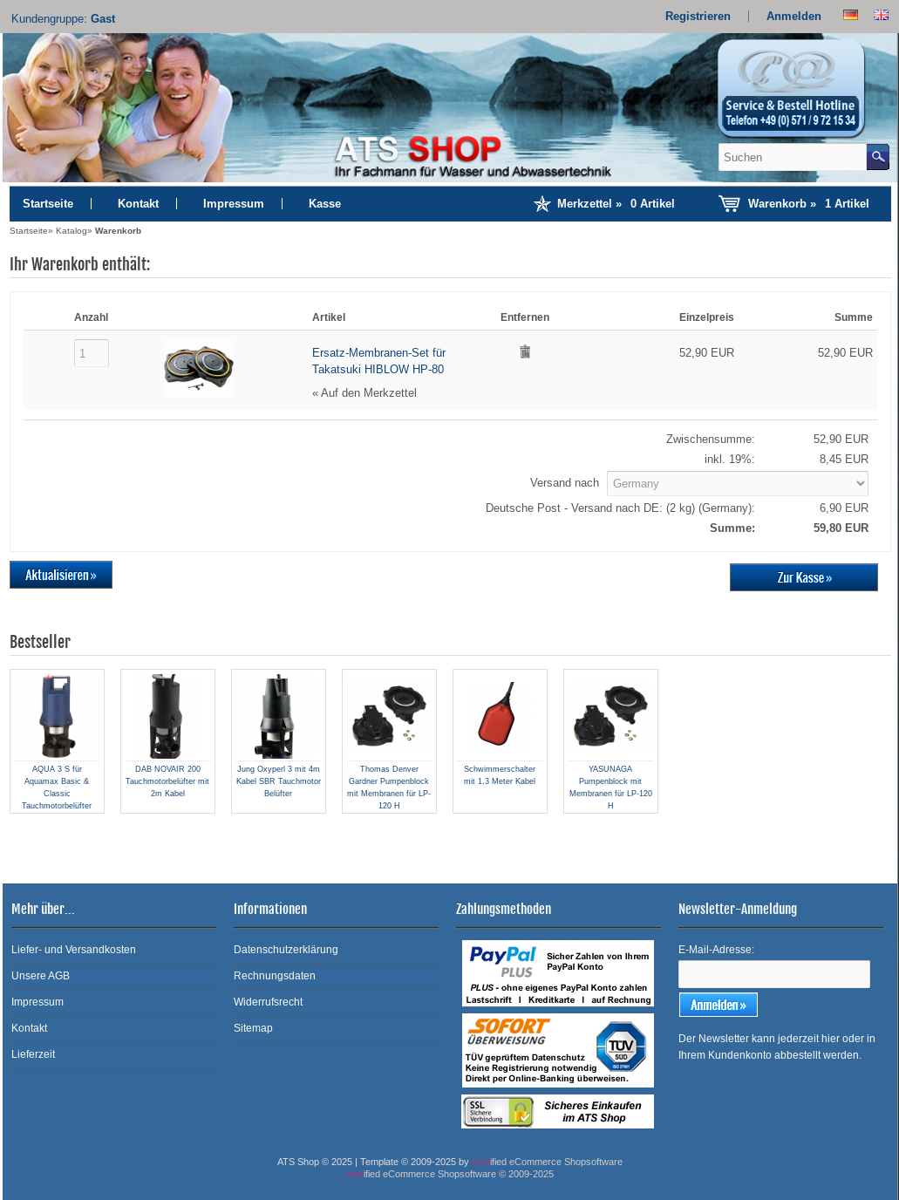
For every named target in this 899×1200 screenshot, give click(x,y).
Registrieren (698, 16)
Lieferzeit (33, 1054)
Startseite (48, 203)
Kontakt (138, 203)
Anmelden (793, 16)
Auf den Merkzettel (369, 392)
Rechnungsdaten (275, 976)
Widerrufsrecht (268, 1002)
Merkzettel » (616, 203)
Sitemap (253, 1028)
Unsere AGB (40, 976)
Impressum (233, 203)
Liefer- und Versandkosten (73, 950)
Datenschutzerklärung (286, 950)
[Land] (737, 483)
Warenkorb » (808, 203)
